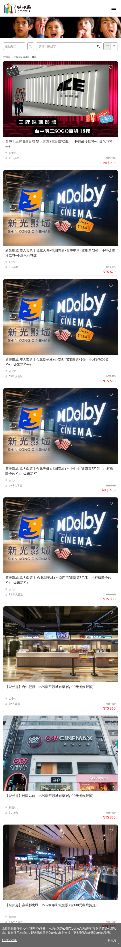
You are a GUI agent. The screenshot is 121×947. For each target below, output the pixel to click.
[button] (113, 65)
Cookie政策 (9, 940)
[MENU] (114, 8)
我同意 (112, 940)
